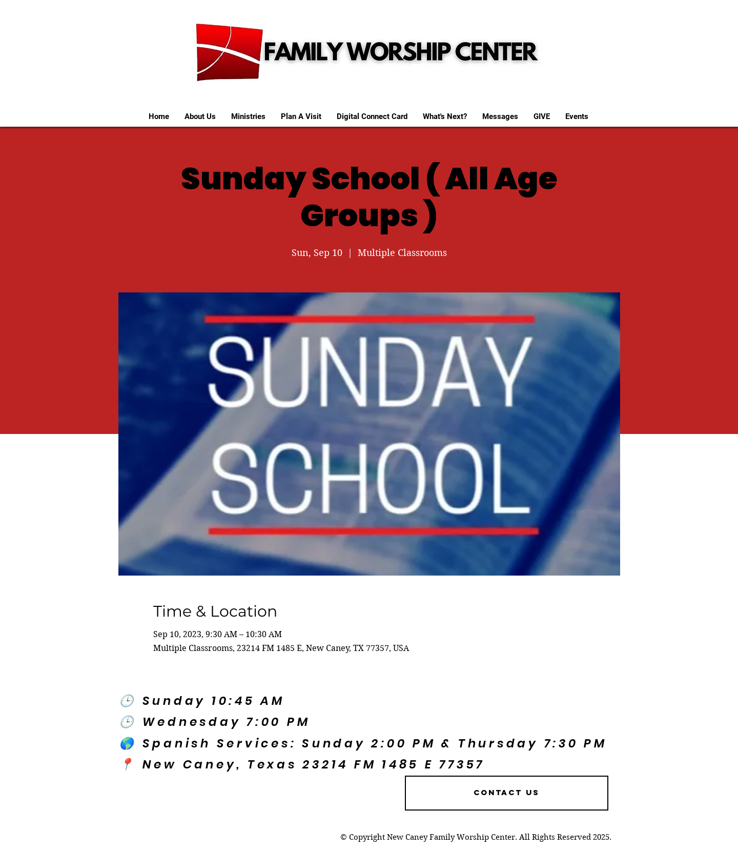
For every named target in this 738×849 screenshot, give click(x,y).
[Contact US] (506, 793)
